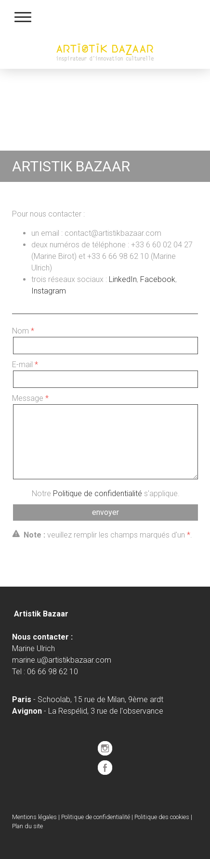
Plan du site (27, 826)
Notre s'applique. (106, 493)
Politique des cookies (161, 817)
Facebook (157, 279)
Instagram (48, 290)
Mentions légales (34, 817)
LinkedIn (123, 279)
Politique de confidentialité (97, 493)
